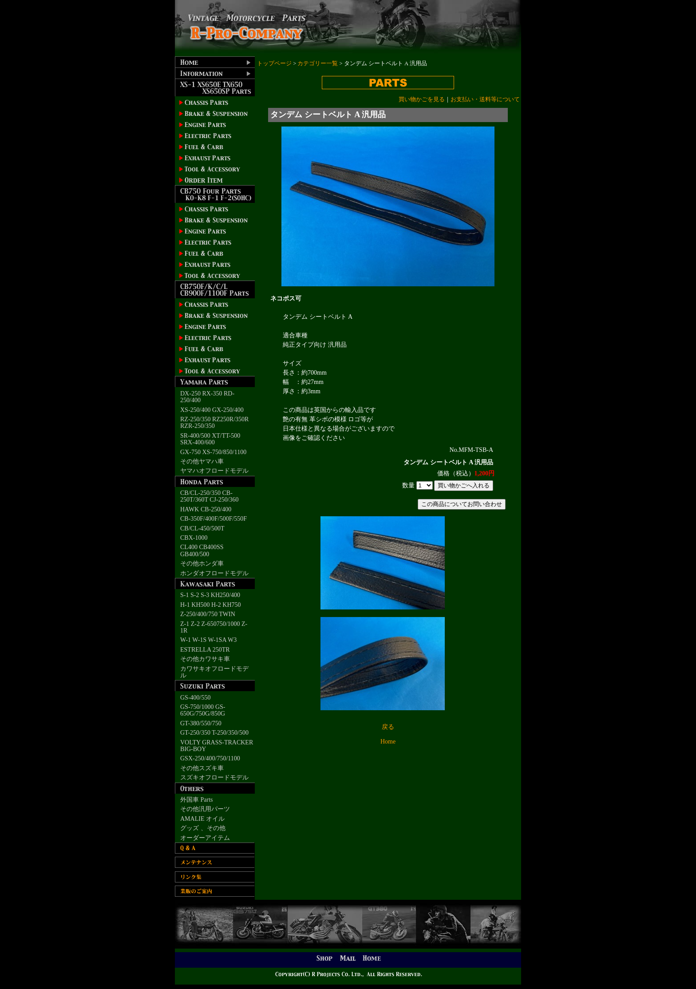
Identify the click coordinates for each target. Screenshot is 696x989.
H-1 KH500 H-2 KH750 (210, 604)
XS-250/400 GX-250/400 (212, 410)
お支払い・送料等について (485, 99)
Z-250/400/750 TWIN (207, 614)
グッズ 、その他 (202, 828)
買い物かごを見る (422, 99)
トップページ (274, 63)
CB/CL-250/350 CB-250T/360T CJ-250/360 (209, 496)
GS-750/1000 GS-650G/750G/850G (202, 710)
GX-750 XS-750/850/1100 (213, 452)
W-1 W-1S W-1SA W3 (208, 640)
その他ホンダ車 (202, 563)
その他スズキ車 (202, 768)
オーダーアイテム (205, 838)
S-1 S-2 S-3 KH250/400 (210, 595)
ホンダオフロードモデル (214, 573)
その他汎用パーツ (205, 809)
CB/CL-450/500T (202, 528)
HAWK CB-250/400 (205, 509)
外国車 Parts (196, 799)
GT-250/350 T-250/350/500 (214, 732)
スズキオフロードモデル (214, 777)
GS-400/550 (195, 697)
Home (387, 741)
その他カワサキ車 (205, 659)
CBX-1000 (193, 537)
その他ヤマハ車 (202, 461)
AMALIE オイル (202, 818)
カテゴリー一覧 (317, 63)
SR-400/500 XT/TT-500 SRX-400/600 (210, 439)
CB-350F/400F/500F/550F (213, 518)
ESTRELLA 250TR (205, 649)
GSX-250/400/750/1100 (210, 758)
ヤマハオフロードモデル (214, 470)
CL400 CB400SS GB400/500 (202, 550)
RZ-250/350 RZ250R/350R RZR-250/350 (214, 422)
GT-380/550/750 (200, 723)
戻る (388, 727)
